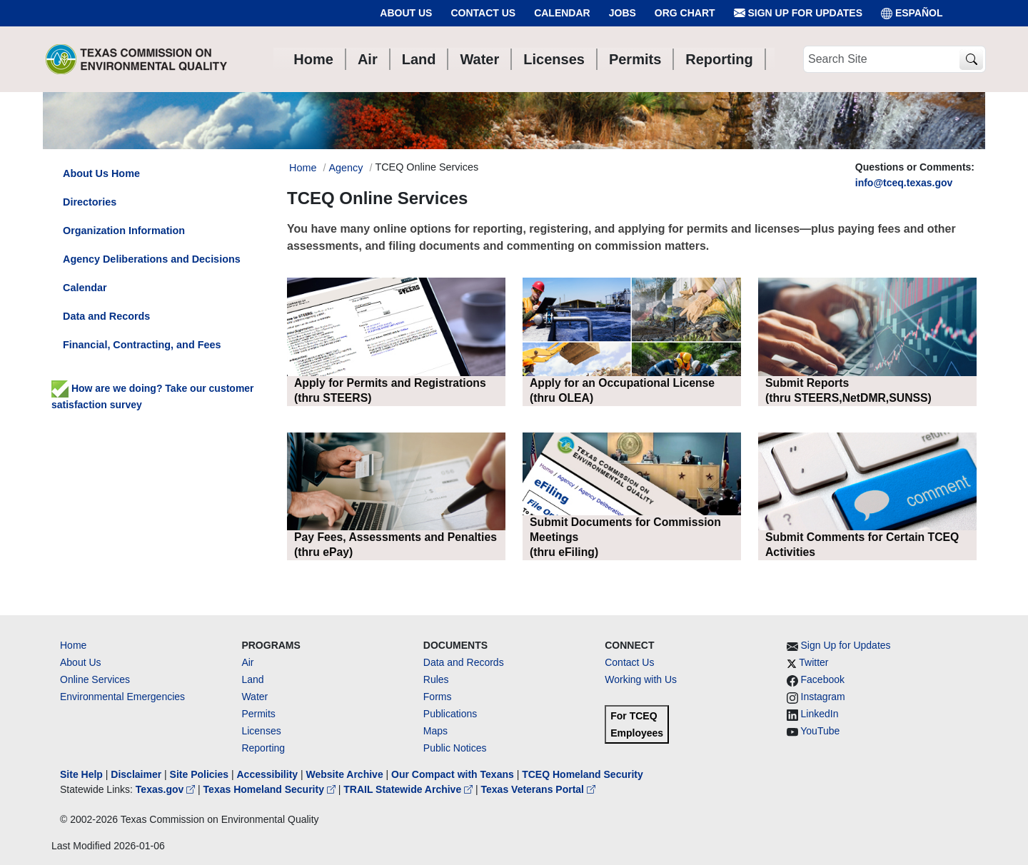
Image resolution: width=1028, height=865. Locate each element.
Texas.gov (167, 789)
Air (247, 662)
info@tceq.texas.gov (904, 182)
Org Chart (685, 13)
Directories (89, 202)
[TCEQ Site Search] (971, 60)
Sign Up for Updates (798, 13)
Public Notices (455, 748)
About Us (406, 13)
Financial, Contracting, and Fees (142, 344)
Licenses (261, 731)
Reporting (263, 748)
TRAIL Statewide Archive (409, 789)
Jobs (622, 13)
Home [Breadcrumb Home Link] (302, 167)
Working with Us (641, 679)
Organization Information (124, 230)
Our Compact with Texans (452, 774)
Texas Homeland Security (270, 789)
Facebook (823, 679)
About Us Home (101, 173)
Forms (437, 696)
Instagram (823, 696)
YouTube (820, 731)
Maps (435, 731)
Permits (258, 713)
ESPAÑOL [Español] (912, 13)
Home (73, 645)
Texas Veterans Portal (538, 789)
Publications (450, 713)
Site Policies (199, 774)
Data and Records (106, 316)
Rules (436, 679)
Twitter (813, 662)
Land (252, 679)
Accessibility (268, 774)
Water (254, 696)
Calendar (562, 13)
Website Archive (344, 774)
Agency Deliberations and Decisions (152, 259)
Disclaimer (136, 774)
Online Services (95, 679)
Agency (345, 167)
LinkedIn (820, 713)
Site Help (81, 774)
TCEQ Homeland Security (582, 774)
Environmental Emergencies (122, 696)
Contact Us (482, 13)
